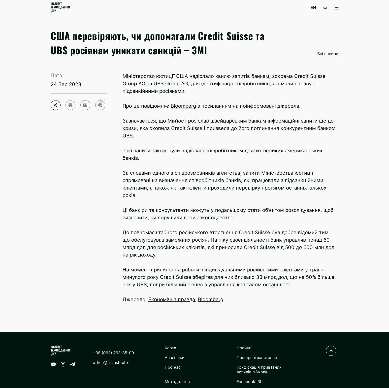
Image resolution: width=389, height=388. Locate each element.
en (313, 7)
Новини (244, 348)
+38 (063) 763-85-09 (113, 353)
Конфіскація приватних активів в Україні (259, 369)
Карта (170, 348)
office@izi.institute (110, 362)
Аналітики (175, 357)
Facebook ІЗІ (249, 381)
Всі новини (327, 53)
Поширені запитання (257, 357)
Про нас (173, 367)
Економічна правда (171, 299)
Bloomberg (183, 106)
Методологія (177, 381)
